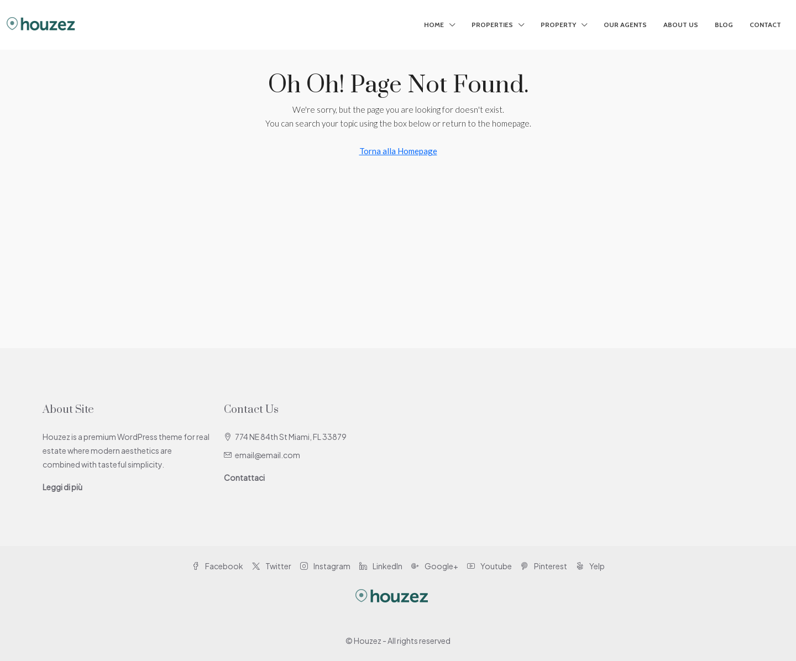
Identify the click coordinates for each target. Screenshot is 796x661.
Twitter (271, 566)
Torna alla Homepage (398, 151)
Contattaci (244, 477)
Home (434, 24)
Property (558, 24)
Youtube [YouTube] (489, 566)
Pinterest (544, 566)
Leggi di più (62, 487)
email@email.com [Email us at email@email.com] (267, 455)
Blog (724, 24)
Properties (492, 24)
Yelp (590, 566)
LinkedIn (380, 566)
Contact (765, 24)
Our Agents (625, 24)
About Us (680, 24)
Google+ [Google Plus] (434, 566)
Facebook (217, 566)
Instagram (325, 566)
